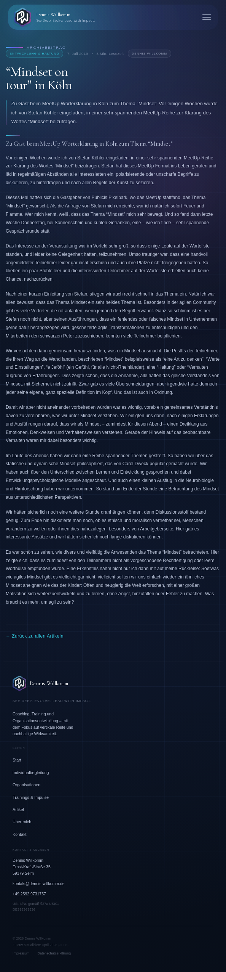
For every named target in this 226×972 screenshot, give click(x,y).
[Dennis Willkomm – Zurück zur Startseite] (54, 17)
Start (17, 760)
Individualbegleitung (31, 772)
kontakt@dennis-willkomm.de (39, 883)
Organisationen (26, 784)
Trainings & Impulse (31, 797)
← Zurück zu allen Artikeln (35, 636)
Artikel (18, 809)
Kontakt (20, 834)
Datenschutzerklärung (54, 953)
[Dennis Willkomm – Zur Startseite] (113, 683)
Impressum (21, 953)
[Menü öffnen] (206, 17)
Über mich (22, 821)
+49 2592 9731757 (29, 894)
